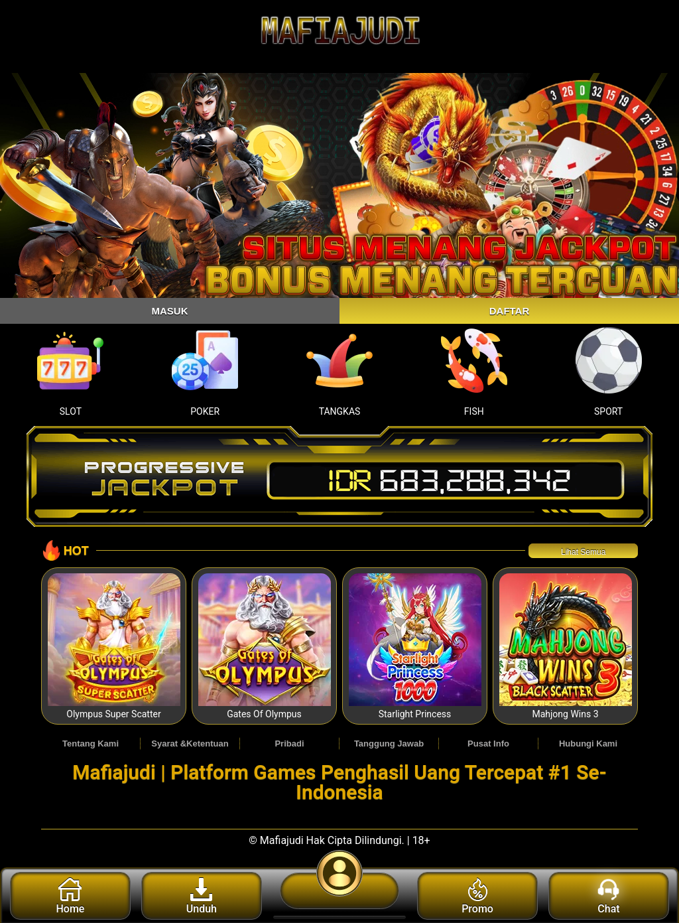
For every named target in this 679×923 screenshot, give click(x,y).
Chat (608, 896)
